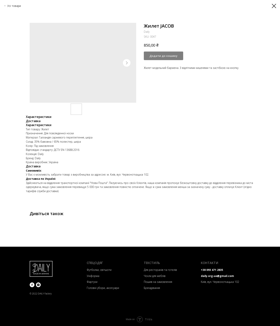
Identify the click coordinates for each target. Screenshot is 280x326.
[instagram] (38, 284)
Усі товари (14, 6)
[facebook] (32, 284)
